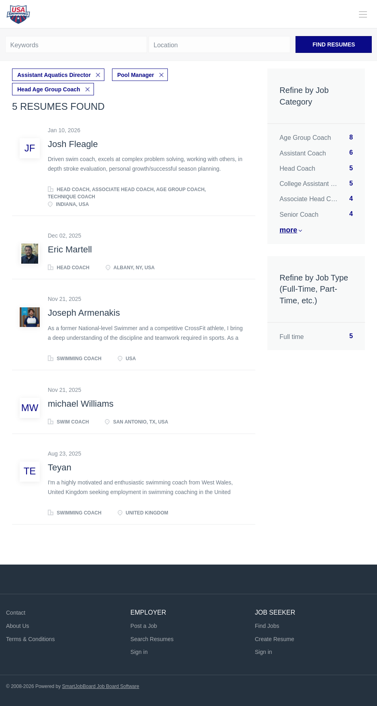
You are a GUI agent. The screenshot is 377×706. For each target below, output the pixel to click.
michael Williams (81, 404)
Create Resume (274, 639)
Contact (15, 612)
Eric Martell (70, 249)
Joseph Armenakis (84, 313)
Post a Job (143, 626)
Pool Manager (135, 75)
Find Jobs (267, 626)
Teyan (59, 467)
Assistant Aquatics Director (54, 75)
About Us (17, 626)
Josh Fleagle (73, 144)
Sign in (139, 652)
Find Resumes (334, 44)
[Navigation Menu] (363, 14)
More (288, 230)
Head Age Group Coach (48, 89)
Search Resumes (151, 639)
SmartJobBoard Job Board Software (100, 686)
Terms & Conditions (30, 639)
